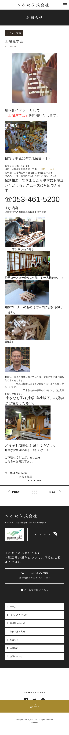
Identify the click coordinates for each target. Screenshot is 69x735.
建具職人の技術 (17, 623)
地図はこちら (48, 169)
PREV (16, 491)
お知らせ (14, 640)
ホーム (13, 607)
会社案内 (14, 648)
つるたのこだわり (18, 615)
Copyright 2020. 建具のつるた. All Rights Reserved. (34, 720)
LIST (34, 492)
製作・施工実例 (17, 631)
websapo (34, 723)
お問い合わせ (16, 656)
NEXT (53, 491)
